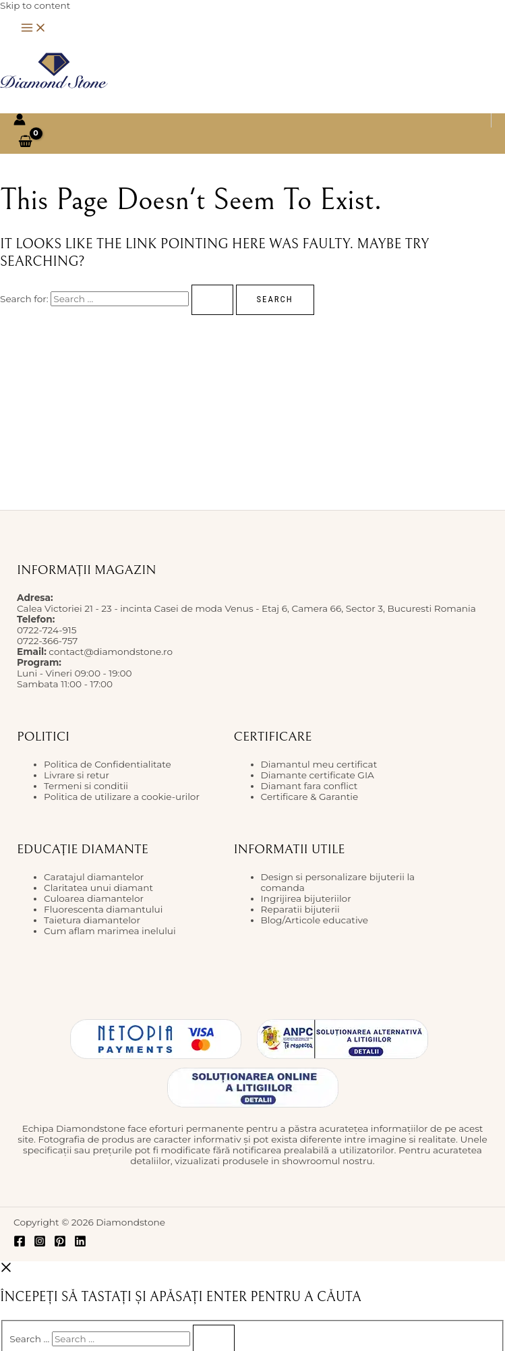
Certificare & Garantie (310, 796)
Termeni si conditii (86, 785)
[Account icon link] (19, 120)
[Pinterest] (60, 1243)
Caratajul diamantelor (94, 876)
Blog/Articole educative (315, 920)
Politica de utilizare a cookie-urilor (122, 796)
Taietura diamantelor (92, 920)
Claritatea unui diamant (98, 887)
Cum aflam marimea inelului (110, 930)
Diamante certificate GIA (317, 775)
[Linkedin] (80, 1243)
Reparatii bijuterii (300, 909)
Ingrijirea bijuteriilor (306, 898)
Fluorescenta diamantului (103, 909)
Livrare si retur (76, 775)
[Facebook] (19, 1243)
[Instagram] (40, 1243)
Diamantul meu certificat (319, 764)
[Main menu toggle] (33, 29)
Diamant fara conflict (309, 785)
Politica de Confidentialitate (107, 764)
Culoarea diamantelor (94, 898)
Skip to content (35, 5)
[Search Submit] (212, 300)
